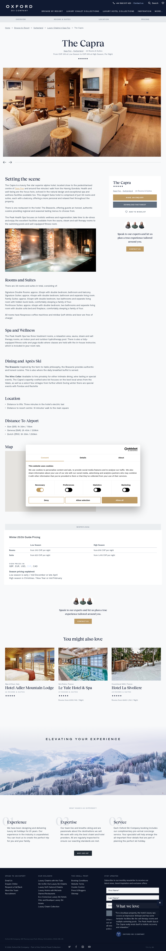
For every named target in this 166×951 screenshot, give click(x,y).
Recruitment (10, 893)
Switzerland (78, 51)
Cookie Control (77, 887)
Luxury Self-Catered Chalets (50, 887)
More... (159, 11)
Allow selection (83, 500)
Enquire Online (11, 884)
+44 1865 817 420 (122, 3)
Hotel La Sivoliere (127, 687)
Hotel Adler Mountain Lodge (29, 687)
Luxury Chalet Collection (48, 906)
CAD (35, 566)
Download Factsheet (135, 205)
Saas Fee (68, 51)
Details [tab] (83, 457)
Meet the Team (11, 890)
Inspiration (144, 11)
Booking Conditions (79, 880)
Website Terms (77, 884)
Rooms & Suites (62, 19)
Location (104, 19)
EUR (17, 566)
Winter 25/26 (83, 527)
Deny (46, 500)
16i (153, 947)
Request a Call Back (13, 887)
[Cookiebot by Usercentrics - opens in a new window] (126, 449)
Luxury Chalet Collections (82, 11)
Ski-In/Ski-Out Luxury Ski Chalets (52, 884)
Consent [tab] (45, 457)
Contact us (138, 3)
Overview (21, 19)
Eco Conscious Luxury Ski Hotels (52, 897)
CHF (29, 566)
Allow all (119, 500)
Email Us (8, 880)
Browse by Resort (52, 11)
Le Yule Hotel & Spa (75, 687)
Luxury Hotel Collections (118, 11)
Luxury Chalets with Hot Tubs (50, 880)
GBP (11, 566)
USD (23, 566)
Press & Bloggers (78, 890)
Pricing (145, 19)
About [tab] (121, 457)
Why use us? (83, 853)
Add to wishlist (135, 211)
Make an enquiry (135, 197)
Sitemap (74, 893)
